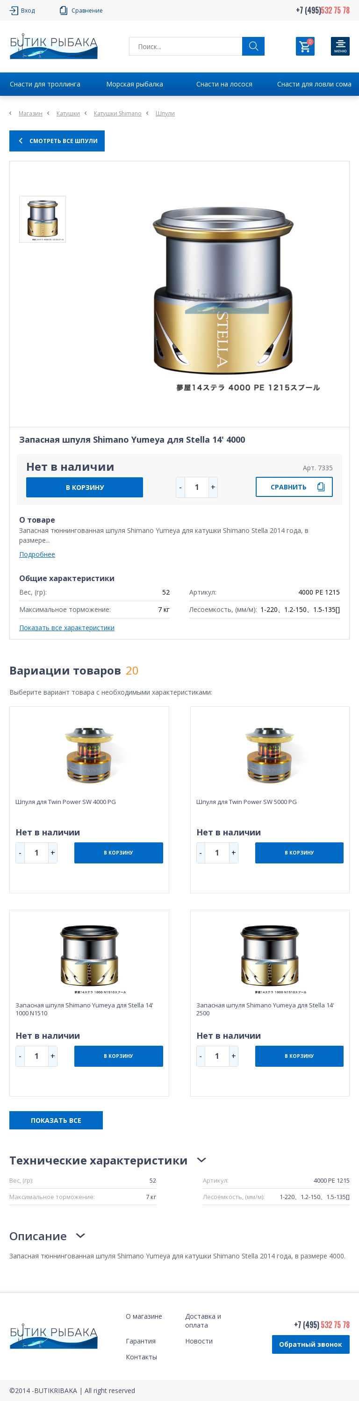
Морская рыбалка (134, 83)
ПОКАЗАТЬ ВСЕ (56, 1120)
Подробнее (37, 554)
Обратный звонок (310, 1344)
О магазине (144, 1316)
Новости (199, 1340)
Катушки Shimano (118, 113)
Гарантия (141, 1340)
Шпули (165, 113)
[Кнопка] (340, 46)
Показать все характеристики (67, 627)
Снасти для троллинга (45, 83)
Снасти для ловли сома (314, 83)
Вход (28, 10)
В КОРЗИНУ (85, 487)
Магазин (31, 113)
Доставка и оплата (203, 1320)
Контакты (141, 1356)
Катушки (68, 113)
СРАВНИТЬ (289, 486)
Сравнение (87, 10)
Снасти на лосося (224, 83)
